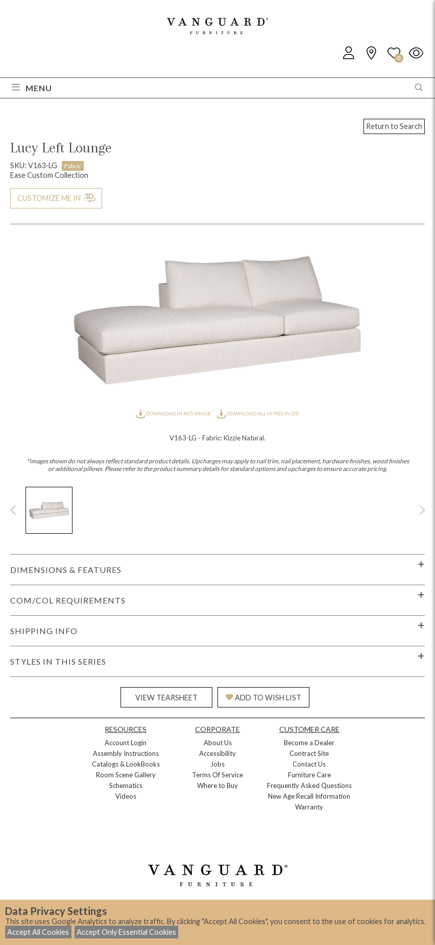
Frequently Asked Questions (309, 785)
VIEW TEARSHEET (166, 697)
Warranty (309, 807)
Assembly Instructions (126, 753)
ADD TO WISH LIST (263, 697)
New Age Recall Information (309, 796)
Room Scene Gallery (126, 775)
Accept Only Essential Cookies (126, 932)
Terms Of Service (217, 775)
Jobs (217, 764)
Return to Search (394, 126)
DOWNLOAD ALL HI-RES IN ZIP (258, 413)
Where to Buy (217, 785)
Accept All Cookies (38, 932)
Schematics (125, 785)
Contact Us (309, 764)
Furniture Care (309, 775)
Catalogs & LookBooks (126, 764)
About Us (218, 743)
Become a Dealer (309, 743)
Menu (32, 88)
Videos (125, 796)
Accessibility (217, 753)
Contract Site (309, 753)
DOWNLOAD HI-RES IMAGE (174, 413)
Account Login (126, 743)
